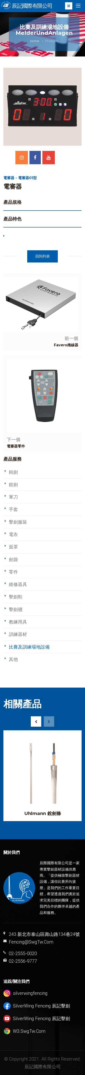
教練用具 (18, 622)
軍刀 (13, 497)
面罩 (13, 547)
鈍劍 (13, 472)
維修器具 (18, 584)
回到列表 (42, 256)
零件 (13, 572)
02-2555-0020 (23, 953)
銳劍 (13, 484)
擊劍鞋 (15, 597)
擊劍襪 (15, 609)
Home (34, 41)
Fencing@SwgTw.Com (31, 942)
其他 (13, 659)
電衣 (13, 534)
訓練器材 (18, 634)
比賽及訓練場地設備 (29, 647)
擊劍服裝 (18, 522)
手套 (13, 509)
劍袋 (13, 559)
